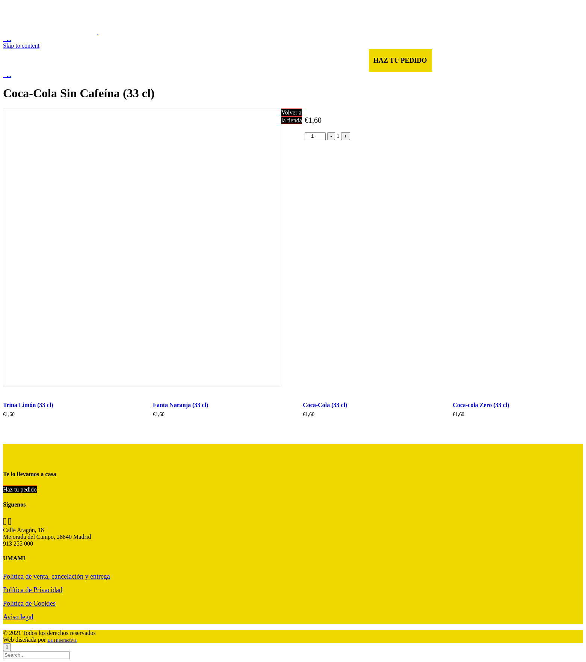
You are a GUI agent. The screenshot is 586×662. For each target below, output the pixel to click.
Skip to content (21, 45)
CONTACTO (300, 60)
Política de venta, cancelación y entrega (56, 576)
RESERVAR (346, 60)
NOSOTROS (210, 60)
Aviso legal (18, 617)
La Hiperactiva (62, 640)
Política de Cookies (29, 603)
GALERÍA (255, 60)
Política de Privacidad (32, 590)
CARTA (170, 60)
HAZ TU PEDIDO (400, 60)
